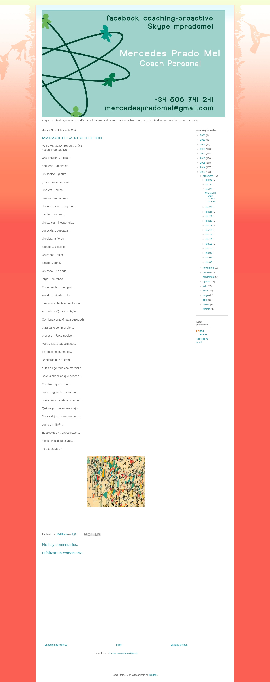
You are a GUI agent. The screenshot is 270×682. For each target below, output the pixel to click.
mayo (206, 295)
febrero (207, 309)
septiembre (209, 277)
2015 (203, 162)
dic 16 (209, 234)
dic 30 (209, 184)
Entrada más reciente (56, 644)
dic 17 (209, 230)
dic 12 (209, 239)
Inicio (119, 644)
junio (206, 290)
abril (205, 299)
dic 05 (209, 257)
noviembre (209, 267)
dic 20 (209, 220)
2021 (203, 135)
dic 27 (209, 189)
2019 (203, 144)
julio (205, 286)
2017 (203, 153)
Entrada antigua (179, 644)
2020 (203, 139)
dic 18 (209, 225)
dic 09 (209, 253)
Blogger (153, 675)
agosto (207, 281)
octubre (207, 272)
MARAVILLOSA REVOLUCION (211, 197)
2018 (203, 149)
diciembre (208, 176)
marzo (206, 304)
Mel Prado (203, 333)
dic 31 (209, 179)
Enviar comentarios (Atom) (123, 653)
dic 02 (209, 262)
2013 (203, 172)
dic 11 (209, 243)
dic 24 (209, 211)
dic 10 (209, 248)
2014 (203, 167)
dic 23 (209, 216)
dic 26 (209, 207)
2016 (203, 158)
